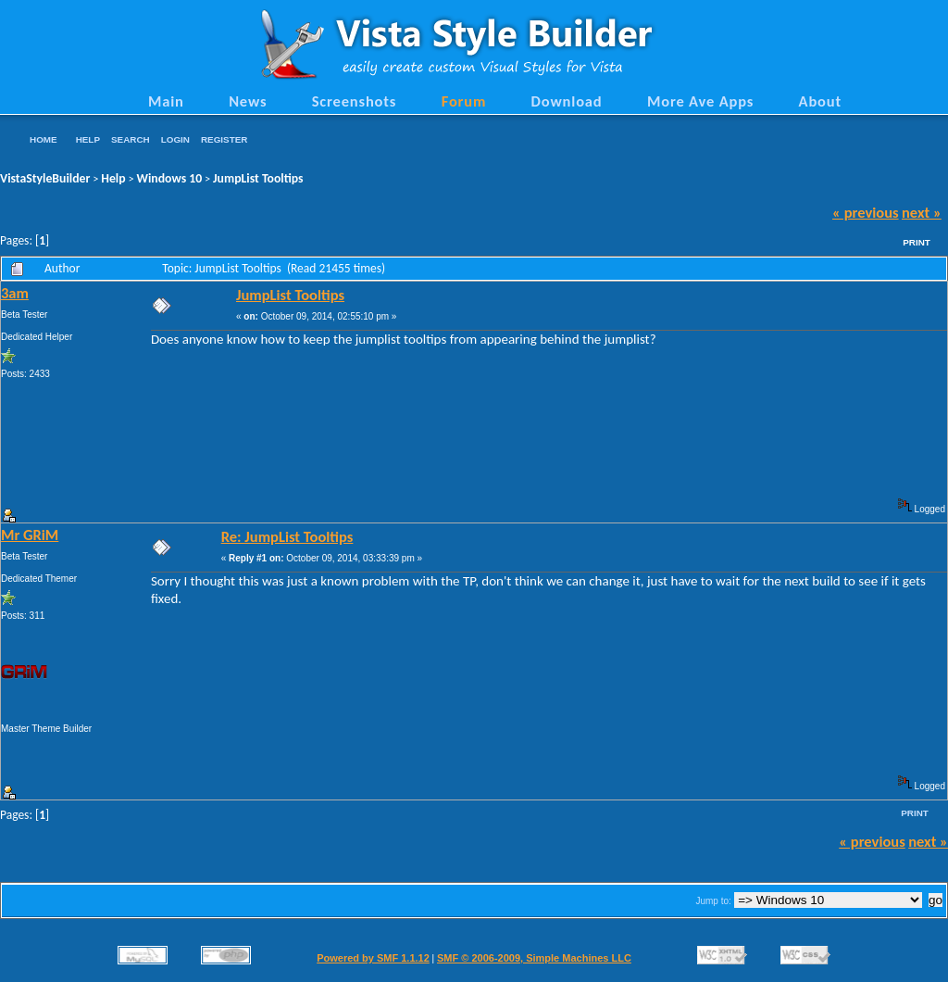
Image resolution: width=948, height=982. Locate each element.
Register (224, 139)
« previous (865, 212)
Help (88, 139)
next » (922, 212)
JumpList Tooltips (258, 178)
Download (567, 101)
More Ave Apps (700, 101)
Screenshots (354, 101)
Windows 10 (170, 178)
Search (130, 139)
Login (175, 139)
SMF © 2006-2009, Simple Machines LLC (534, 957)
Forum (464, 101)
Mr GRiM (29, 534)
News (248, 101)
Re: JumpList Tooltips (287, 536)
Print (916, 242)
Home (43, 139)
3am (15, 292)
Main (166, 101)
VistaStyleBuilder (45, 178)
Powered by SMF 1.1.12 (373, 957)
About (820, 101)
